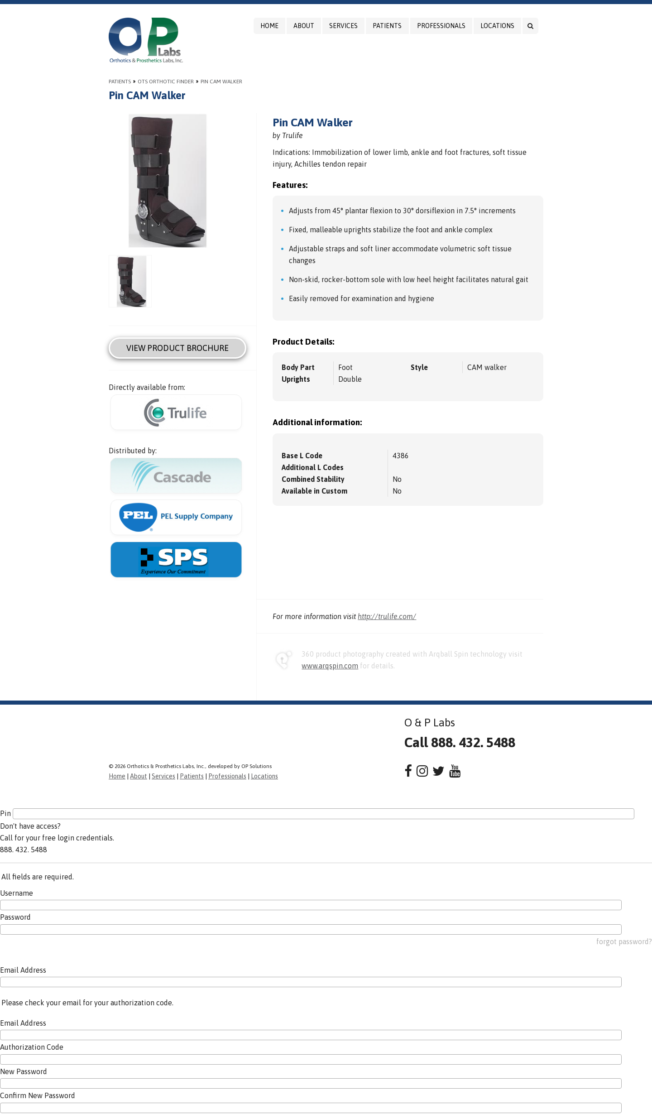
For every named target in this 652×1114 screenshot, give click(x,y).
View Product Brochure (177, 348)
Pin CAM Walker (221, 81)
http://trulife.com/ (387, 616)
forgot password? (624, 941)
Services (343, 25)
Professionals (441, 25)
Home (269, 25)
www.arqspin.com (330, 666)
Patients (387, 25)
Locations (497, 25)
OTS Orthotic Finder (166, 81)
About (303, 25)
